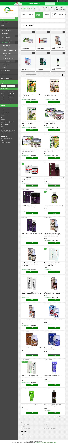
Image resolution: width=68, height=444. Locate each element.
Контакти (46, 14)
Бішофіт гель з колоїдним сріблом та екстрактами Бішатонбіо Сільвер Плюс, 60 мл (32, 377)
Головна (24, 14)
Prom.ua (40, 441)
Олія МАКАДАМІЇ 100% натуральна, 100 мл (32, 233)
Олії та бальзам (6, 48)
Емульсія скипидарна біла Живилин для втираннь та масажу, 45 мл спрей (31, 320)
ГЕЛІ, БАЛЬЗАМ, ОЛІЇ (6, 42)
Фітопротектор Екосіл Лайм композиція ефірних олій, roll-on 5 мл (53, 150)
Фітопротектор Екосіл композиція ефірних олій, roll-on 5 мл (32, 94)
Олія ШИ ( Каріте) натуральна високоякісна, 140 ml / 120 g (29, 206)
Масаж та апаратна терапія (8, 58)
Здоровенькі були (5, 22)
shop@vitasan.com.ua (5, 142)
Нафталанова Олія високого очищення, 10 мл (54, 178)
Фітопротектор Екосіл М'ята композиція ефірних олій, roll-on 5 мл (31, 122)
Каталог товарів (4, 28)
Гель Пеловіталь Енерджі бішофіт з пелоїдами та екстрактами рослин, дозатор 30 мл (30, 264)
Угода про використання (6, 78)
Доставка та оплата (5, 70)
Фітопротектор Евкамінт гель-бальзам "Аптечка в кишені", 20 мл (53, 122)
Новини (2, 73)
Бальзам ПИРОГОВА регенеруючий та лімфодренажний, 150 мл (31, 178)
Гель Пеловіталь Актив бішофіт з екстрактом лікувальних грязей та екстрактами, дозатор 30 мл (52, 235)
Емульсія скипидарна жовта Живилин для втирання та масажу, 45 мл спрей (54, 292)
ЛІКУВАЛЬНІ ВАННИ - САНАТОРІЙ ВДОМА (6, 36)
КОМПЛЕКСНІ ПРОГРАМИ (7, 30)
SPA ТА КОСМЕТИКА (6, 61)
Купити (31, 101)
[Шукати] (16, 18)
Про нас (2, 25)
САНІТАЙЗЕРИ (5, 33)
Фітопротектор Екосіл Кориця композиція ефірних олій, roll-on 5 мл (54, 94)
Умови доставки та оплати (50, 428)
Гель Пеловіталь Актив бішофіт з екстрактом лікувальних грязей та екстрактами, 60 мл (52, 264)
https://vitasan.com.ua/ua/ (6, 138)
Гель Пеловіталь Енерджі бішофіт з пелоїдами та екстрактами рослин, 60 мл (31, 292)
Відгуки (2, 75)
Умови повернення (25, 438)
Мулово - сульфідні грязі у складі (9, 50)
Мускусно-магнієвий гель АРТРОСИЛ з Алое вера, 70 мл (53, 376)
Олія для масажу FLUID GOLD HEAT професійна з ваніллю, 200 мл (52, 405)
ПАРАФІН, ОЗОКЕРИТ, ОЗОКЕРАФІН (6, 64)
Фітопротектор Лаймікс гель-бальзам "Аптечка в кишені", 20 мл (30, 150)
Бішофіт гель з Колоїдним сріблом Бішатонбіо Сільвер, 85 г (52, 348)
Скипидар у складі (7, 53)
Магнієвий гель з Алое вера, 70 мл (30, 404)
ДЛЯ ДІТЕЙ (4, 67)
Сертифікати (62, 14)
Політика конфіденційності (50, 442)
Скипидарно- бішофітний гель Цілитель (53, 319)
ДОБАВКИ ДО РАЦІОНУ (6, 40)
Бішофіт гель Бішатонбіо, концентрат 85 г (31, 347)
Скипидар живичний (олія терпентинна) (53, 205)
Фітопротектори (6, 45)
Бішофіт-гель (5, 55)
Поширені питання (25, 428)
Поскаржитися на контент (40, 442)
